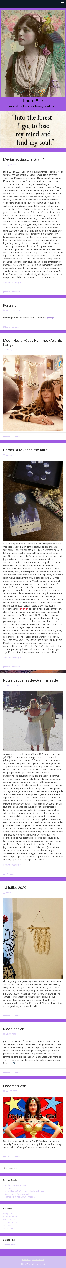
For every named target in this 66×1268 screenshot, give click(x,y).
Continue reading (15, 282)
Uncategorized (11, 1244)
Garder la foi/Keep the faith (25, 449)
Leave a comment (12, 291)
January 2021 (10, 1219)
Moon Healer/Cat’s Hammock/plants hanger (32, 342)
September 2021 (12, 1216)
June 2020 (9, 1228)
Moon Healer (38, 1259)
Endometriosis (14, 1085)
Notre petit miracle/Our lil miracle (30, 680)
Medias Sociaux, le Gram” (23, 159)
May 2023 (8, 1213)
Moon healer (13, 1028)
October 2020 (10, 1222)
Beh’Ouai (26, 1259)
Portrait (9, 305)
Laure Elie (33, 100)
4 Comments (10, 874)
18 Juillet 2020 (14, 887)
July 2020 (8, 1225)
